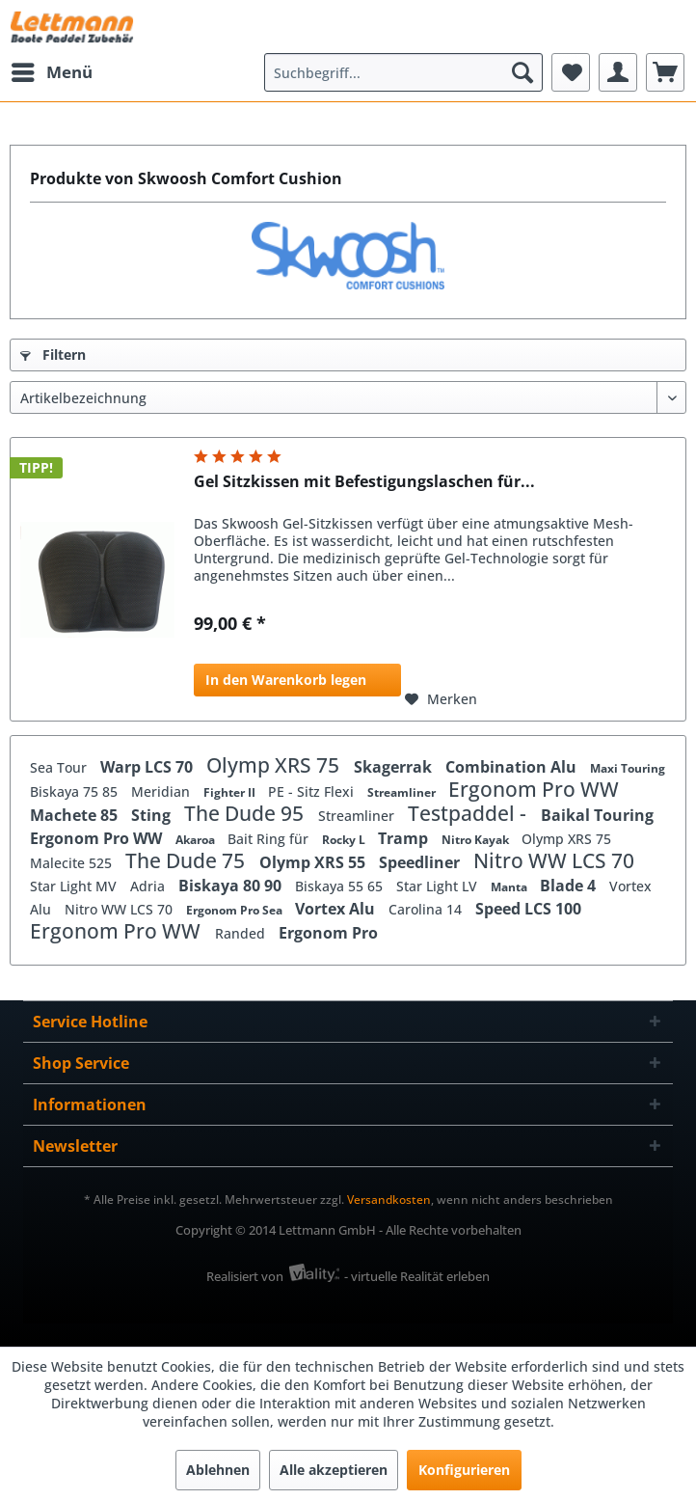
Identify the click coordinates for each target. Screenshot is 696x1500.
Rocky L (345, 840)
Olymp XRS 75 (275, 764)
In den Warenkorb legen (285, 679)
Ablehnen (218, 1469)
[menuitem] (51, 72)
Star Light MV (75, 886)
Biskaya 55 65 (341, 886)
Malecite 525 (73, 863)
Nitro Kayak (477, 840)
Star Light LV (438, 886)
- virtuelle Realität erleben (417, 1276)
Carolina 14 (427, 909)
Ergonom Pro (328, 932)
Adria (149, 886)
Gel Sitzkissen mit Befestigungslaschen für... (364, 482)
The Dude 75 (187, 860)
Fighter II (230, 792)
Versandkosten (389, 1199)
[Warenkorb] (665, 72)
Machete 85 (75, 815)
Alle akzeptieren (334, 1469)
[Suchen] (522, 72)
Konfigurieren (464, 1469)
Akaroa (196, 840)
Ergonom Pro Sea (235, 910)
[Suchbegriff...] (403, 72)
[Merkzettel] (570, 72)
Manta (510, 887)
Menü (52, 70)
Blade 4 (570, 885)
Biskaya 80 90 (231, 885)
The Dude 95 (246, 813)
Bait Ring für (270, 839)
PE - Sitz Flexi (313, 791)
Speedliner (421, 862)
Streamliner (403, 792)
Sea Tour (60, 767)
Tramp (405, 838)
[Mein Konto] (618, 72)
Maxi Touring (627, 768)
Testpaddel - (469, 813)
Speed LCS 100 (528, 908)
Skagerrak (395, 766)
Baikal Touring (597, 815)
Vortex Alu (337, 908)
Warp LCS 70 (148, 766)
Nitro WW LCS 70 (553, 860)
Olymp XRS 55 (314, 862)
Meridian (162, 791)
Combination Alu (512, 766)
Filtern (53, 354)
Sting (152, 815)
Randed (242, 933)
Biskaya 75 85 (75, 791)
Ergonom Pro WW (533, 789)
